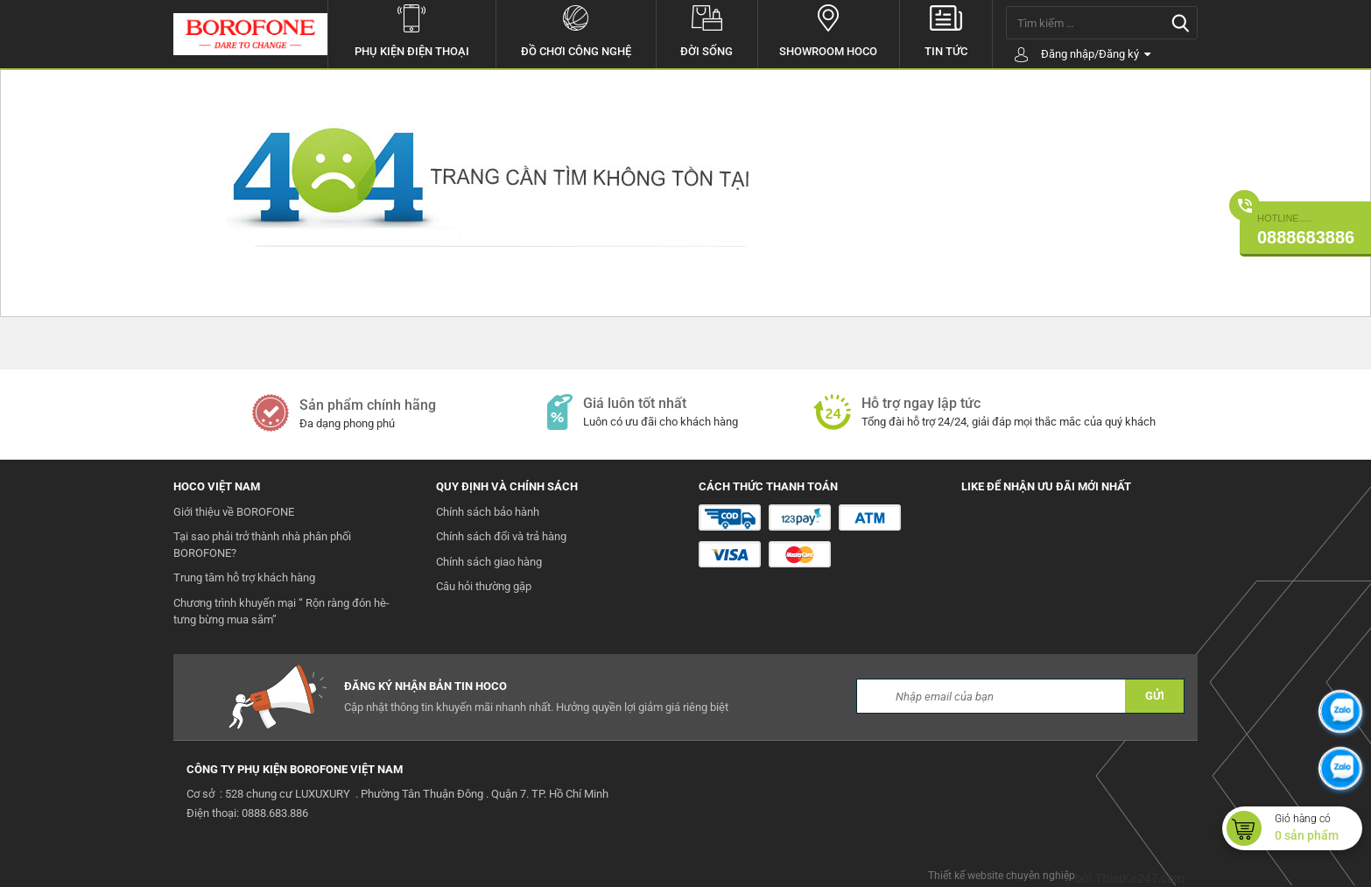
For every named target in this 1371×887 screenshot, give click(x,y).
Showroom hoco (829, 29)
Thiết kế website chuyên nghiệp (1001, 875)
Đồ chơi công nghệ (576, 29)
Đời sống (707, 29)
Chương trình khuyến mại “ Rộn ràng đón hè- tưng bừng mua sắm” (281, 611)
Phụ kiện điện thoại (412, 29)
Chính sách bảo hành (487, 511)
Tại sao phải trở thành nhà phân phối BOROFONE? (262, 545)
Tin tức (945, 29)
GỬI (1154, 695)
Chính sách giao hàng (489, 561)
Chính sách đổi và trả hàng (501, 536)
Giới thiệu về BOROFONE (233, 511)
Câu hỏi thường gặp (483, 586)
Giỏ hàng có (1318, 828)
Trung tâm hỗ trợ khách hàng (244, 577)
